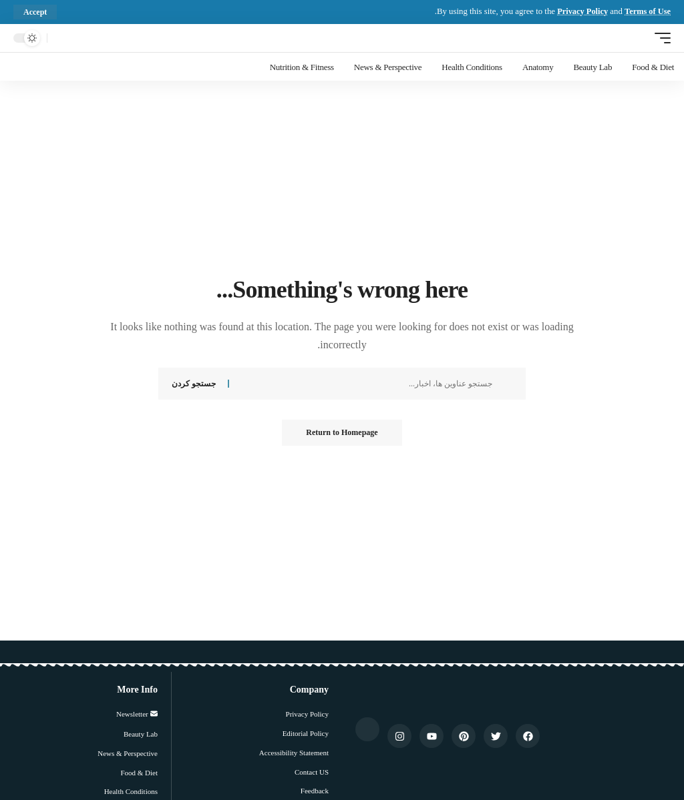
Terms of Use (647, 11)
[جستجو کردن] (61, 38)
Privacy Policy (580, 11)
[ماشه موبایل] (659, 38)
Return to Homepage (341, 433)
